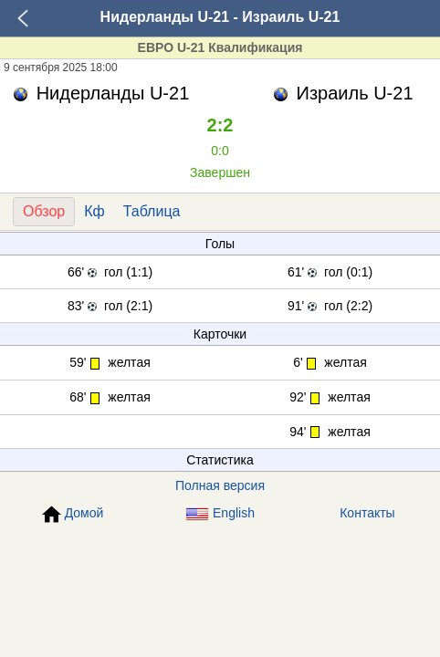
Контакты (367, 513)
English (220, 513)
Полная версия (220, 485)
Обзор (44, 211)
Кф (94, 211)
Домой (73, 515)
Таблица (152, 211)
